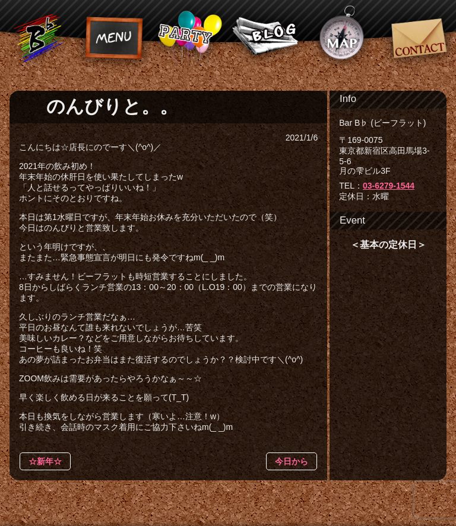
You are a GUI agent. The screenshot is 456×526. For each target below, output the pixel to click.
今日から (291, 461)
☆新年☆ (45, 461)
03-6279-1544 (388, 185)
